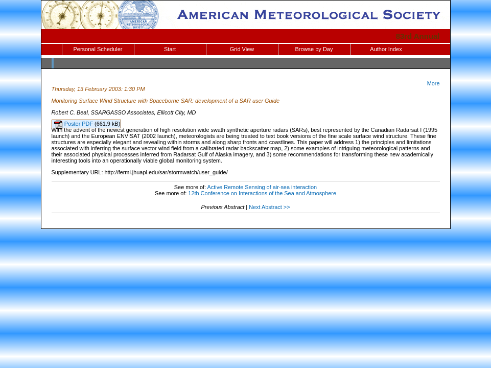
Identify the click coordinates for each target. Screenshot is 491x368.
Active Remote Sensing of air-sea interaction (262, 187)
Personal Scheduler (97, 49)
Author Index (386, 49)
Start (170, 49)
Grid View (242, 49)
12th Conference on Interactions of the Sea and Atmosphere (262, 193)
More (433, 83)
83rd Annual (418, 36)
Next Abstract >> (269, 207)
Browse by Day (314, 49)
